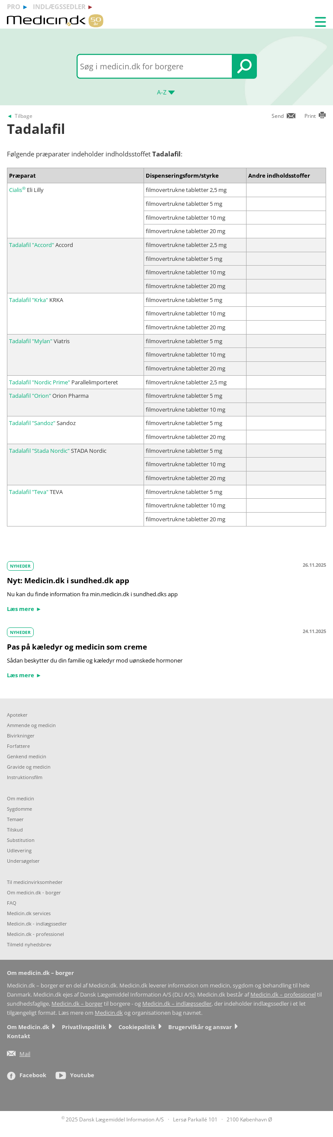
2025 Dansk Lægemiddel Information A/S (112, 1119)
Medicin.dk (109, 1013)
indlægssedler (59, 6)
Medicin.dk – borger (76, 1003)
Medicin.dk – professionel (283, 994)
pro (13, 6)
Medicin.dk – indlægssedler (176, 1003)
